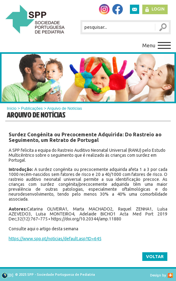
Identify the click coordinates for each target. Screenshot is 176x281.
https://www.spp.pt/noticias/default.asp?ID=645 (55, 238)
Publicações (32, 108)
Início (11, 108)
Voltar (155, 256)
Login (158, 8)
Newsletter (134, 9)
